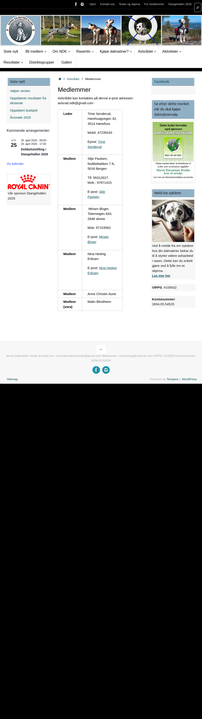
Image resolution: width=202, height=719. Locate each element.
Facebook (161, 82)
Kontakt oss (107, 4)
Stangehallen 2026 (180, 4)
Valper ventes (20, 91)
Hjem (92, 4)
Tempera (172, 378)
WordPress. (190, 378)
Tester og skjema (129, 4)
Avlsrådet (73, 79)
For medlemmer (154, 4)
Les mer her (161, 276)
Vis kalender (15, 164)
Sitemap (12, 378)
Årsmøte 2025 (20, 117)
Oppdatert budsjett (23, 110)
